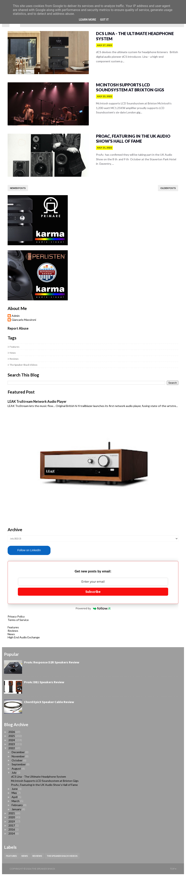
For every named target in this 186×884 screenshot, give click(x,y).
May (14, 802)
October (17, 770)
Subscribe (93, 601)
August (17, 778)
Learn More (87, 19)
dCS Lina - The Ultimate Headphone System (131, 33)
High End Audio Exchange (18, 647)
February (17, 814)
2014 (11, 843)
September (19, 774)
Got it (104, 19)
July (14, 782)
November (18, 766)
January (17, 819)
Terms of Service (12, 629)
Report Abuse (12, 331)
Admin (10, 318)
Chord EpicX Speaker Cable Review (49, 712)
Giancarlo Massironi (18, 322)
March (16, 810)
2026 (11, 741)
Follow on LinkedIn (23, 560)
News (7, 355)
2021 (11, 823)
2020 (11, 827)
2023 (11, 754)
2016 (11, 839)
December (18, 762)
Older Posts (173, 190)
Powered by (93, 618)
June (15, 798)
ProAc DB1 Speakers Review (44, 692)
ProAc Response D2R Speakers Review (51, 672)
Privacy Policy (10, 626)
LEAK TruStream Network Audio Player (31, 404)
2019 (11, 831)
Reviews (8, 361)
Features (9, 349)
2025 (11, 745)
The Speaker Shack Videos (18, 367)
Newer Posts (12, 190)
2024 (11, 750)
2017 (11, 835)
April (15, 806)
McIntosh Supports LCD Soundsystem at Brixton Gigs (129, 88)
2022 (11, 758)
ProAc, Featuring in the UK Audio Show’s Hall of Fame (129, 140)
